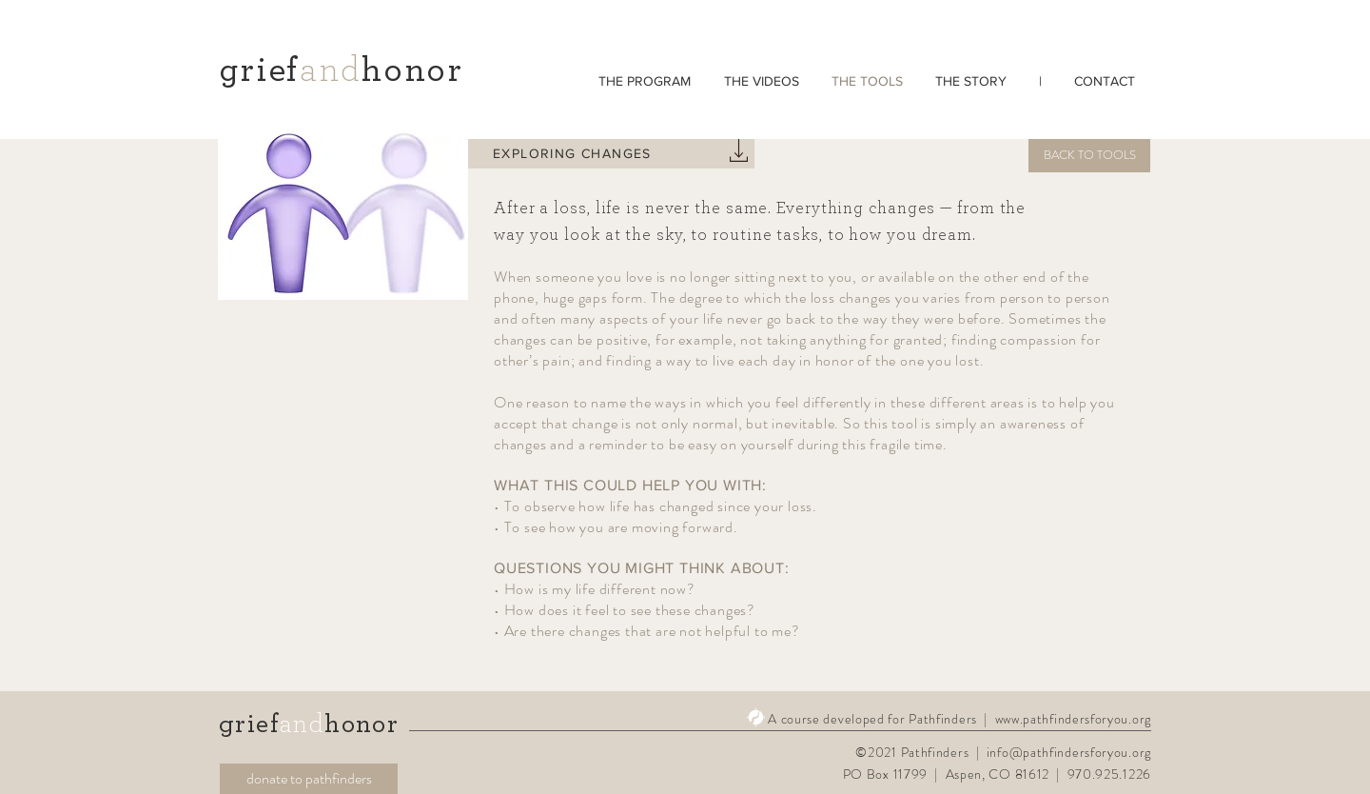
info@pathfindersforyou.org (1069, 752)
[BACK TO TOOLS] (1089, 155)
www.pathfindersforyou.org (1073, 718)
